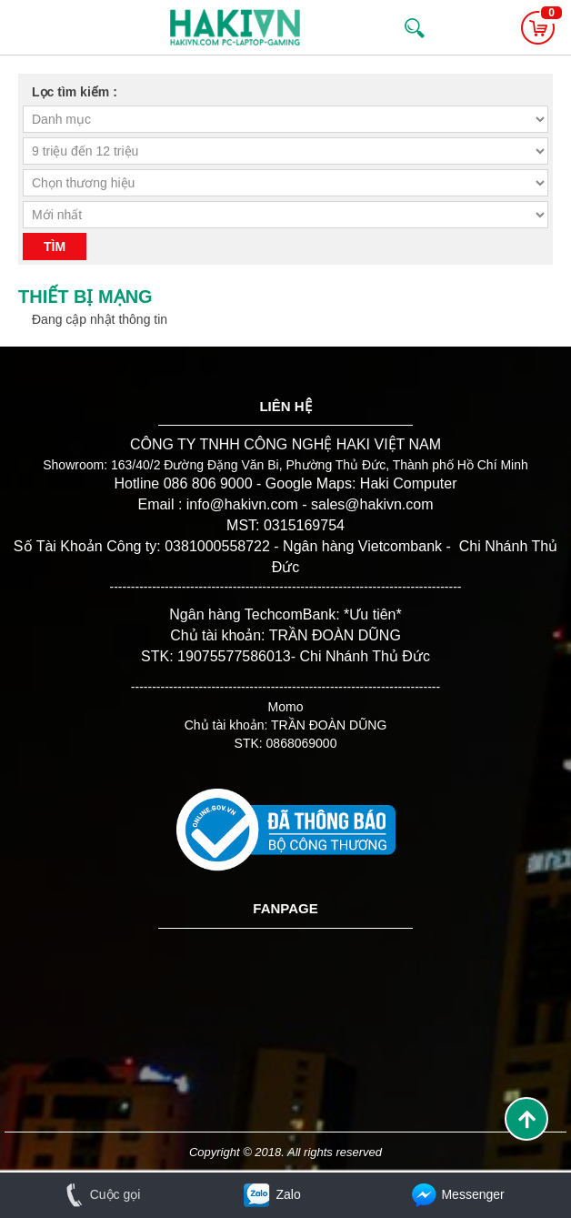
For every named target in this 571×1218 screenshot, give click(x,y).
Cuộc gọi (99, 1194)
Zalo (271, 1194)
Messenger (456, 1194)
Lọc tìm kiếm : (74, 92)
